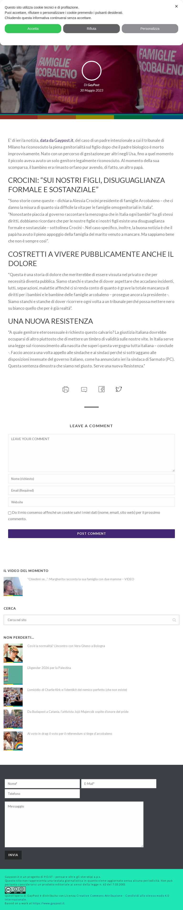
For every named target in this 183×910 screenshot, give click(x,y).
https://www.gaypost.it (49, 903)
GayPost (93, 85)
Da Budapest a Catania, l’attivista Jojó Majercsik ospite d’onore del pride (77, 712)
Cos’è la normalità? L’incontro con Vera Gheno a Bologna (66, 646)
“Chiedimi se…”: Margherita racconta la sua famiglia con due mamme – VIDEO (80, 579)
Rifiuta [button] (91, 29)
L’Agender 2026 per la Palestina (49, 668)
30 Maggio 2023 (91, 90)
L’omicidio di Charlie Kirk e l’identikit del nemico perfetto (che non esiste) (77, 690)
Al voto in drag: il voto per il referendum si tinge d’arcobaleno (69, 733)
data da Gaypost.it (56, 140)
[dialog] (91, 22)
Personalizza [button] (149, 29)
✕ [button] (176, 6)
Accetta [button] (33, 29)
